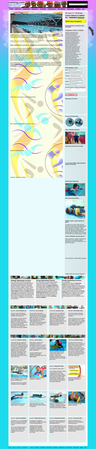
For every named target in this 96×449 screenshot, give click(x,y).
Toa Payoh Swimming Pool (72, 38)
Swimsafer (26, 9)
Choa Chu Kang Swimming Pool (73, 54)
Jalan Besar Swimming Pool (72, 50)
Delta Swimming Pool (70, 53)
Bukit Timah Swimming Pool (72, 63)
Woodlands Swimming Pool (72, 37)
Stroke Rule (52, 9)
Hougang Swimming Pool (71, 32)
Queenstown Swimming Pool (72, 42)
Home (11, 9)
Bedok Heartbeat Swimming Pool (73, 59)
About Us (18, 9)
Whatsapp (80, 18)
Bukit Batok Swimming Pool (72, 56)
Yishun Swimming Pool (71, 35)
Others (78, 9)
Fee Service (61, 9)
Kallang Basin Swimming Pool (72, 46)
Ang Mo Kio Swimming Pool (72, 60)
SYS (83, 9)
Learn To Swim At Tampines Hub (31, 40)
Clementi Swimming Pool (71, 55)
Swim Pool (34, 9)
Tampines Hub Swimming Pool (72, 40)
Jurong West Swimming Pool (72, 47)
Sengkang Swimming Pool (71, 33)
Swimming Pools (17, 40)
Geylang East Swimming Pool (72, 51)
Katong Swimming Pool (71, 45)
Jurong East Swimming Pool (72, 49)
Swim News (70, 9)
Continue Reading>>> (54, 41)
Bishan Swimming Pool (71, 58)
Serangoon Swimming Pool (72, 41)
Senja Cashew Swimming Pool (72, 61)
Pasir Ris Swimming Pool (71, 44)
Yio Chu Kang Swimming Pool (72, 36)
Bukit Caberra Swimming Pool (72, 64)
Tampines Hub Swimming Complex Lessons (26, 12)
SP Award (43, 9)
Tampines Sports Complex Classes (26, 41)
